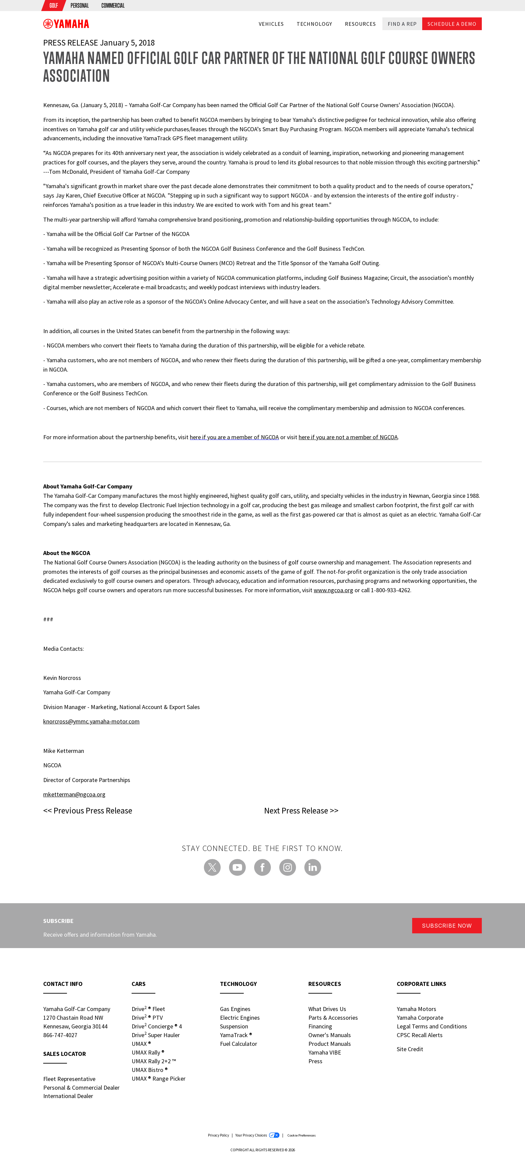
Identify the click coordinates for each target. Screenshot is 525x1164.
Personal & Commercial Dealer (81, 1087)
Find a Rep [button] (402, 23)
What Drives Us (327, 1009)
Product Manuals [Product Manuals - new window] (329, 1043)
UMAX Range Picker (158, 1078)
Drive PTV (147, 1017)
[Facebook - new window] (262, 867)
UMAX (141, 1043)
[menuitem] (53, 5)
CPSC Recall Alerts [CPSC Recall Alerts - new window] (420, 1035)
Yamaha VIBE (324, 1052)
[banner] (66, 23)
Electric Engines (240, 1017)
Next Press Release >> (301, 810)
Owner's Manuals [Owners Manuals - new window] (329, 1035)
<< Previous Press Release (87, 810)
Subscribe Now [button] (447, 925)
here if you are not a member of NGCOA (348, 437)
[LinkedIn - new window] (312, 867)
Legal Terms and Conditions (432, 1026)
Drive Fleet (148, 1009)
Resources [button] (360, 23)
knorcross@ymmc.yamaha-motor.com (91, 721)
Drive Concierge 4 (157, 1026)
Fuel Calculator (238, 1043)
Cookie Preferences (301, 1135)
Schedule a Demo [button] (452, 23)
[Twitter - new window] (212, 867)
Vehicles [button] (271, 23)
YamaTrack (236, 1035)
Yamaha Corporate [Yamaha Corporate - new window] (420, 1017)
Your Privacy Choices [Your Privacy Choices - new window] (257, 1135)
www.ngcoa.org (333, 590)
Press (315, 1061)
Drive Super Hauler (156, 1035)
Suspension (234, 1026)
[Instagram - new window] (287, 867)
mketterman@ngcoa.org (74, 794)
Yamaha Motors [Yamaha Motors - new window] (416, 1009)
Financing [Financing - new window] (320, 1026)
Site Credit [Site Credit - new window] (410, 1049)
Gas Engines (235, 1009)
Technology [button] (314, 23)
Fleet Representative (69, 1079)
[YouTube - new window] (237, 867)
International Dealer (68, 1096)
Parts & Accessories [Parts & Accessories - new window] (333, 1017)
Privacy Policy (218, 1135)
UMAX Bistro (150, 1070)
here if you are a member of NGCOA (234, 437)
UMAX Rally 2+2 (154, 1061)
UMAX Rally (148, 1052)
